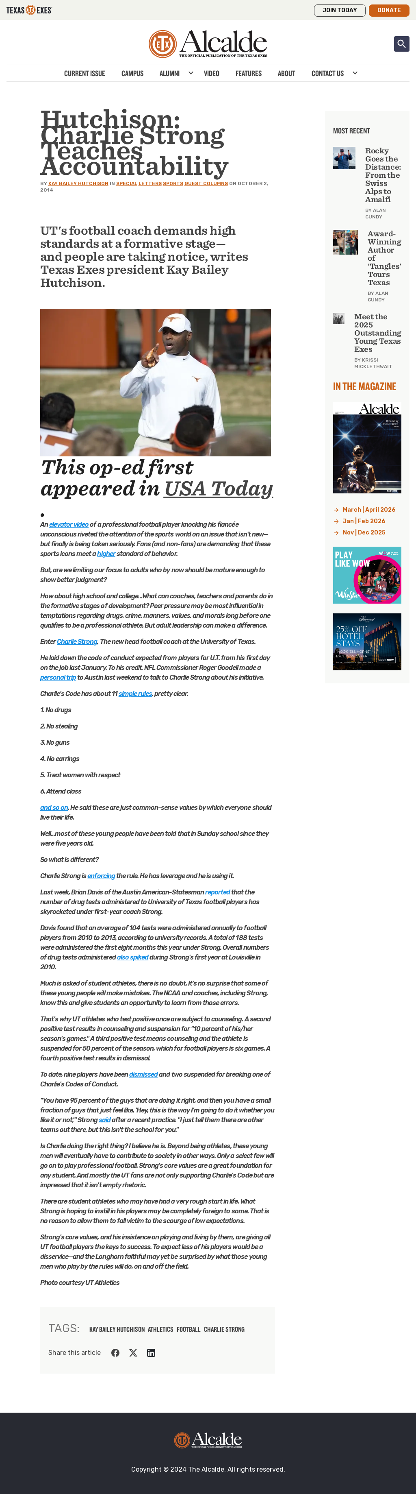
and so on (54, 807)
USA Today (218, 488)
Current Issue (84, 73)
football (189, 1329)
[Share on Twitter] (133, 1353)
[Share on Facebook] (115, 1353)
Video (211, 73)
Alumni (170, 73)
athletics (160, 1329)
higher (106, 554)
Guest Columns (206, 183)
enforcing (101, 876)
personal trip (58, 677)
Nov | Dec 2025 (364, 532)
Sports (173, 183)
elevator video (69, 524)
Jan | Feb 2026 (364, 521)
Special (126, 183)
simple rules (135, 694)
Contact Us (328, 73)
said (104, 1120)
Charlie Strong (77, 642)
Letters (150, 183)
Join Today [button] (340, 10)
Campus (132, 73)
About (286, 73)
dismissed (143, 1074)
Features (249, 73)
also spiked (132, 957)
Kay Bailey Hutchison (78, 183)
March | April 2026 (369, 509)
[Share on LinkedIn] (151, 1353)
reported (217, 892)
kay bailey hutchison (117, 1329)
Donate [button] (389, 10)
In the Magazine (364, 386)
